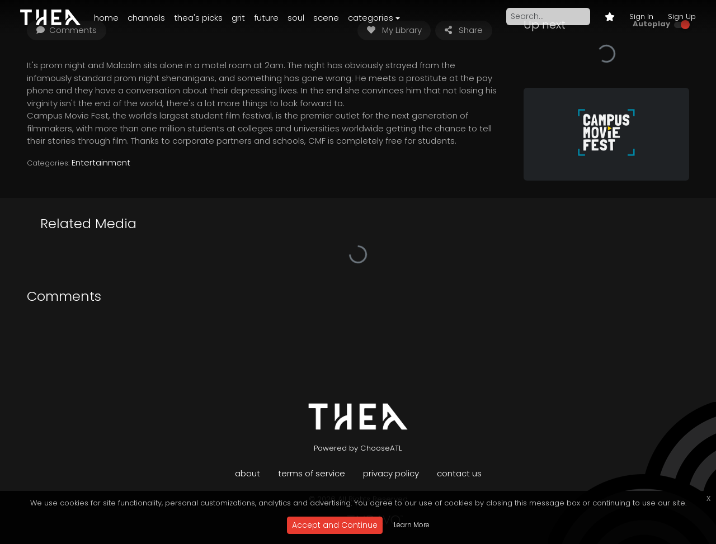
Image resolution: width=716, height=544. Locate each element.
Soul (296, 17)
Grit (238, 17)
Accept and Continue (335, 525)
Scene (326, 17)
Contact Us (459, 473)
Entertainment (101, 162)
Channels (146, 17)
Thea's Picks (198, 17)
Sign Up (682, 16)
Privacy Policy (391, 473)
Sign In (641, 16)
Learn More (412, 524)
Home (106, 17)
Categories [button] (370, 17)
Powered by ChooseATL (358, 448)
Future (266, 17)
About (247, 473)
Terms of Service (311, 473)
